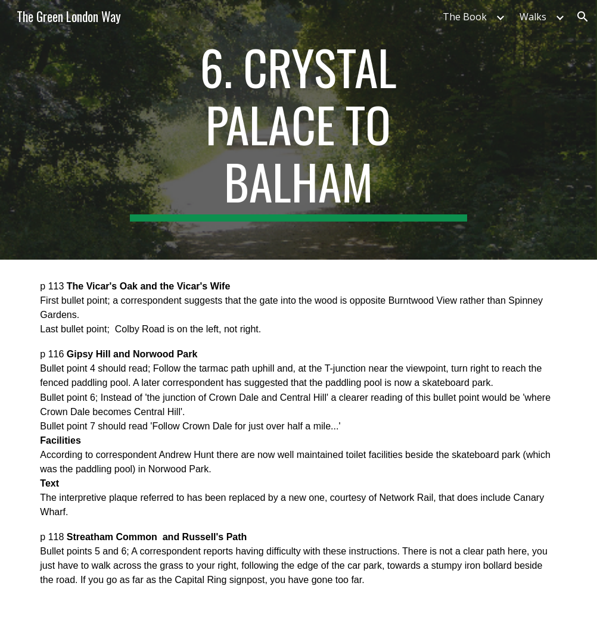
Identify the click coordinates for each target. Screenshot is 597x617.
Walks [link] (533, 16)
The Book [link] (465, 16)
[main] (298, 129)
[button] (582, 16)
